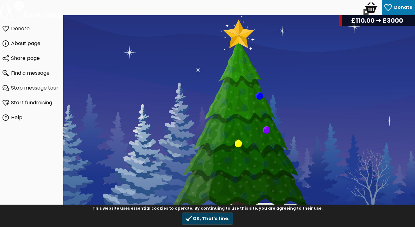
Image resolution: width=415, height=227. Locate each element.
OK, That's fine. (207, 218)
